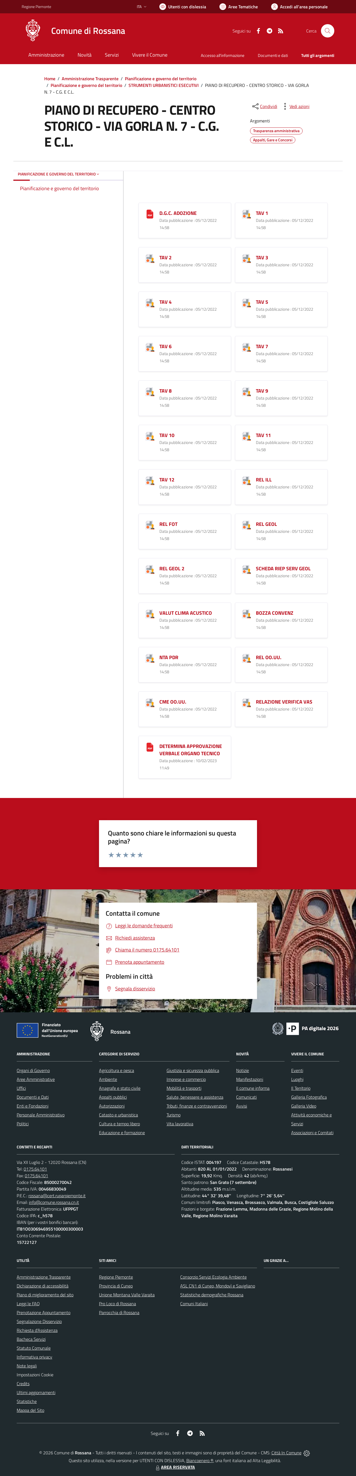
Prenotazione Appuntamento (43, 1312)
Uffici (21, 1088)
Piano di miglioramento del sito (45, 1294)
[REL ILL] (246, 480)
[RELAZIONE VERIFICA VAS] (246, 702)
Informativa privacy (34, 1357)
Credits (23, 1383)
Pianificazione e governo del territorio (160, 78)
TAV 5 (262, 302)
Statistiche (27, 1401)
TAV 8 (165, 391)
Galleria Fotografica (309, 1097)
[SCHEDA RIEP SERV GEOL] (246, 569)
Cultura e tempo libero (119, 1123)
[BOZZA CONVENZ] (246, 613)
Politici (23, 1123)
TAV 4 (165, 302)
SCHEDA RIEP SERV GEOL (283, 568)
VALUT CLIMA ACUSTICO (185, 613)
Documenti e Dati (33, 1097)
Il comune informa (253, 1088)
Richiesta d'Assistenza (37, 1330)
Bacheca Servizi (31, 1339)
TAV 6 (165, 346)
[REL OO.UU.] (246, 657)
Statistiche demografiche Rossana (211, 1294)
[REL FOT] (149, 524)
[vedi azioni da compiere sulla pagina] (295, 106)
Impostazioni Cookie (35, 1374)
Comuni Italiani (194, 1303)
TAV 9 (262, 391)
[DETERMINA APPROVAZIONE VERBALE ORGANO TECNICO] (149, 746)
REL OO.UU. (268, 657)
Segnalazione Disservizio (39, 1321)
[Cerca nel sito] (327, 30)
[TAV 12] (149, 480)
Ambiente (108, 1079)
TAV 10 (166, 435)
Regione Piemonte (116, 1277)
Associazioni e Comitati (312, 1132)
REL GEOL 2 (171, 568)
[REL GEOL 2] (149, 569)
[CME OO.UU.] (149, 702)
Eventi (297, 1070)
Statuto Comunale (34, 1348)
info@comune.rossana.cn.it (54, 1202)
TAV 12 (166, 479)
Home (49, 78)
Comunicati (246, 1097)
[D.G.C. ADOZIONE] (149, 213)
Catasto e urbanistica (118, 1114)
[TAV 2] (149, 258)
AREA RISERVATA (174, 1467)
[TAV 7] (246, 346)
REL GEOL (266, 524)
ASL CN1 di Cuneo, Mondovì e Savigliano (217, 1285)
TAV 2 (165, 257)
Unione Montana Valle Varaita (127, 1294)
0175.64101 (35, 1169)
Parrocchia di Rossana (119, 1312)
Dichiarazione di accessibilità (42, 1285)
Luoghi (297, 1079)
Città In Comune (286, 1452)
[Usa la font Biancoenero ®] (183, 6)
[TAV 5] (246, 302)
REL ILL (264, 479)
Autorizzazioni (112, 1106)
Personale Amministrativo (41, 1114)
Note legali (27, 1365)
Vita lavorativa (180, 1123)
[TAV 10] (149, 435)
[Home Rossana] (73, 30)
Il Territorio (300, 1088)
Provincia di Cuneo (116, 1285)
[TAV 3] (246, 258)
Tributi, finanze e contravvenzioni (197, 1106)
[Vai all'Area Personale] (299, 6)
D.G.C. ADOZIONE (178, 213)
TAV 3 (262, 257)
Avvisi (241, 1106)
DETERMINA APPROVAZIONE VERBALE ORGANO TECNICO (190, 749)
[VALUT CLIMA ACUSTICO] (149, 613)
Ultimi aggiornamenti (36, 1392)
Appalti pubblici (113, 1097)
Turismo (174, 1114)
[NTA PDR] (149, 657)
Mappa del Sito (30, 1410)
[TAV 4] (149, 302)
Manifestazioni (249, 1079)
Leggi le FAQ (28, 1303)
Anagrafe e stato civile (119, 1088)
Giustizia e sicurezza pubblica (193, 1070)
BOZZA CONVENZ (274, 613)
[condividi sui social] (264, 106)
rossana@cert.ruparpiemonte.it (57, 1195)
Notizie (242, 1070)
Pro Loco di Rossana (117, 1303)
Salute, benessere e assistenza (195, 1097)
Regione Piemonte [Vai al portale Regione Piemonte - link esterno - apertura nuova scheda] (36, 6)
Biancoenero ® (199, 1460)
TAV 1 (262, 213)
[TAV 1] (246, 213)
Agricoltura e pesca (116, 1070)
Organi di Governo (33, 1070)
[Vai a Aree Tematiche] (238, 6)
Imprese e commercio (186, 1079)
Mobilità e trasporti (184, 1088)
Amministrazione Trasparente (90, 78)
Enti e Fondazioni (32, 1106)
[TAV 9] (246, 391)
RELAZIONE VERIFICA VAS (284, 702)
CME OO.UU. (172, 702)
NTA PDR (168, 657)
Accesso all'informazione (222, 55)
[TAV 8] (149, 391)
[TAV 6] (149, 346)
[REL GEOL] (246, 524)
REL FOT (168, 524)
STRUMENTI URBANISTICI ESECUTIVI (163, 85)
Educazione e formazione (122, 1132)
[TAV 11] (246, 435)
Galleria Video (303, 1106)
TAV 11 (263, 435)
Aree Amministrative (36, 1079)
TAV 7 (262, 346)
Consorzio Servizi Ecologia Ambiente (213, 1277)
